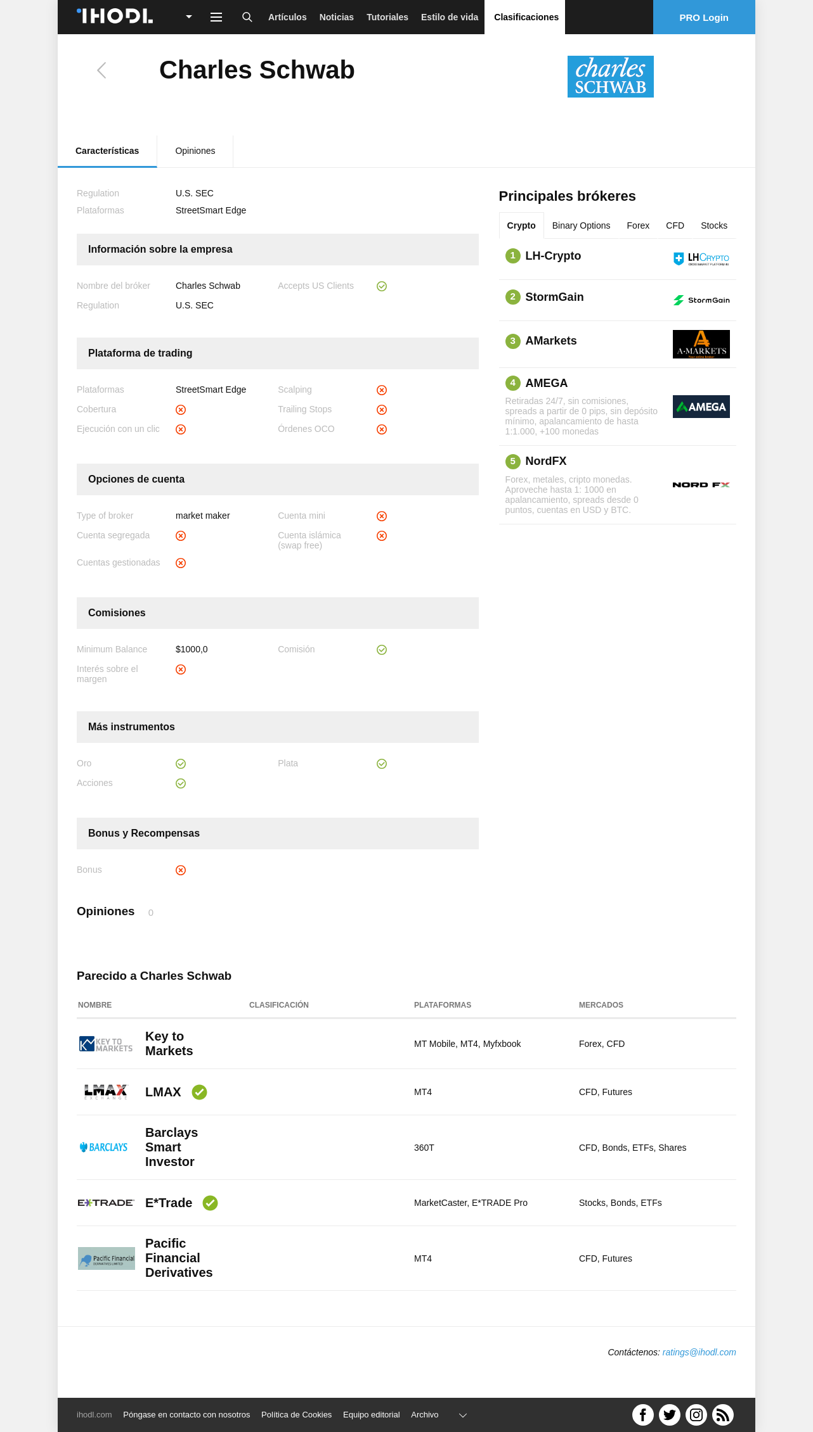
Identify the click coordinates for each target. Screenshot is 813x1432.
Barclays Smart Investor (171, 1147)
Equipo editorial (371, 1414)
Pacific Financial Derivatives (179, 1257)
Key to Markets (169, 1043)
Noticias (337, 17)
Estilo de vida (449, 17)
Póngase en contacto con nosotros (186, 1414)
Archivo (424, 1414)
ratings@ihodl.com (699, 1352)
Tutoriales (387, 17)
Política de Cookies (296, 1414)
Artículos (287, 17)
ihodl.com (94, 1414)
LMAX (163, 1092)
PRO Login (704, 17)
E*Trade (168, 1203)
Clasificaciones (526, 17)
